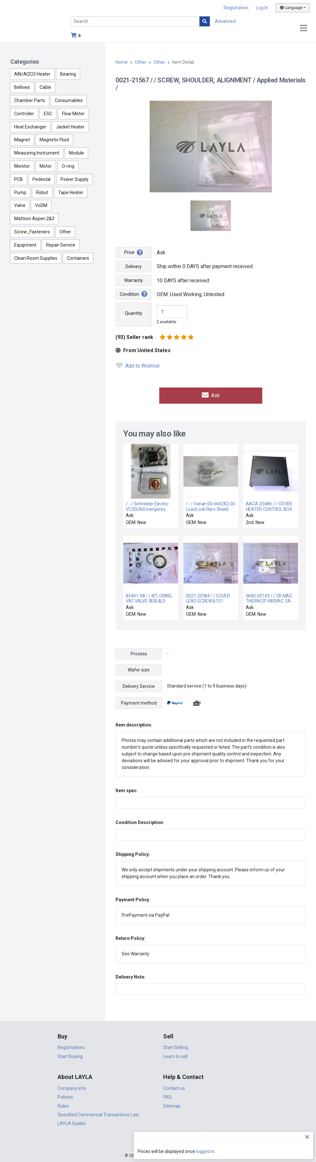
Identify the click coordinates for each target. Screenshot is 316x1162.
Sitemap (172, 1105)
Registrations (71, 1046)
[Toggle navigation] (303, 28)
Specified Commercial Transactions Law (98, 1113)
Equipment (25, 245)
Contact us (174, 1087)
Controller (24, 113)
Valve (19, 205)
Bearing (68, 74)
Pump (20, 192)
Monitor (22, 166)
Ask (211, 395)
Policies (65, 1096)
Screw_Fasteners (32, 231)
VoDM (41, 205)
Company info (72, 1087)
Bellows (22, 87)
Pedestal (42, 179)
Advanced (225, 21)
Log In (262, 7)
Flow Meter (73, 113)
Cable (45, 87)
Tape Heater (70, 192)
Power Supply (74, 179)
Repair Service (60, 245)
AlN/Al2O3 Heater (32, 74)
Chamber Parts (29, 100)
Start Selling (175, 1046)
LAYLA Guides (72, 1122)
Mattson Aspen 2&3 (34, 218)
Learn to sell (175, 1055)
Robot (42, 192)
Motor (46, 166)
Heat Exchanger (30, 126)
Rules (63, 1105)
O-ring (68, 166)
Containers (78, 258)
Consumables (69, 100)
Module (76, 152)
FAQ (167, 1096)
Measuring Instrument (36, 152)
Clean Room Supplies (35, 258)
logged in (272, 1151)
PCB (18, 179)
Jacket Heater (70, 126)
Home (122, 62)
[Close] (307, 1137)
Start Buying (70, 1055)
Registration (236, 7)
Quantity (133, 313)
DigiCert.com (158, 1141)
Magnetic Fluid (54, 139)
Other (65, 231)
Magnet (22, 139)
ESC (48, 113)
